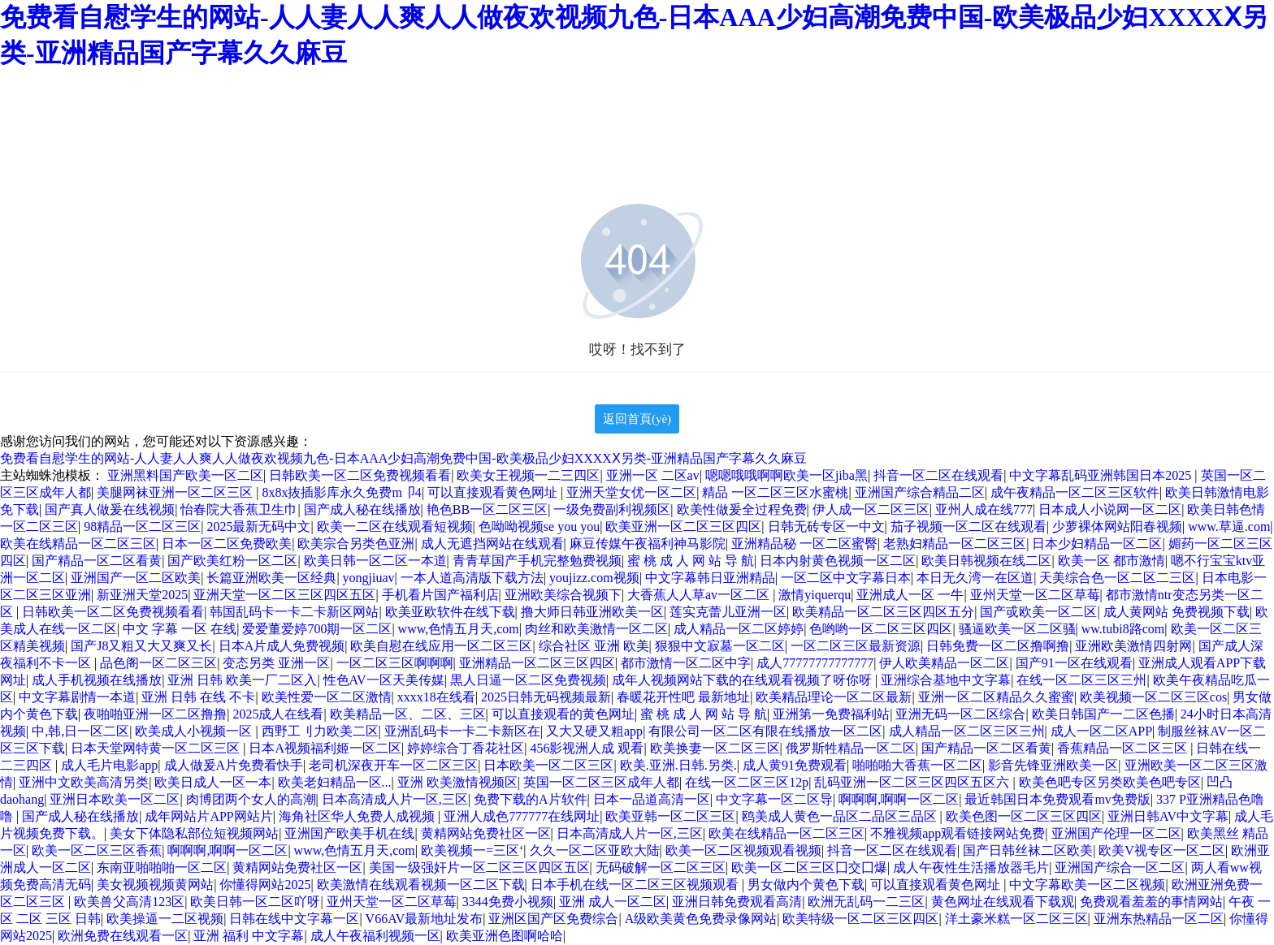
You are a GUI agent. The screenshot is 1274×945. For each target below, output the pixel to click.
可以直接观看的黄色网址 (563, 714)
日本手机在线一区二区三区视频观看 (636, 884)
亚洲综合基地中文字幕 (946, 680)
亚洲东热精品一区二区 (1159, 919)
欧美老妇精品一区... (335, 782)
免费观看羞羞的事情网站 (1151, 901)
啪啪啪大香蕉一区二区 (917, 765)
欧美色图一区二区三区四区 (1024, 816)
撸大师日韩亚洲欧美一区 (592, 612)
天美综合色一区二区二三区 (1117, 578)
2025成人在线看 (277, 714)
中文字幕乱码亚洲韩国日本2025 (1101, 475)
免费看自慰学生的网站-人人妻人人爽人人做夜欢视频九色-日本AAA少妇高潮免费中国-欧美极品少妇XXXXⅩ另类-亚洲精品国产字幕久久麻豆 (403, 458)
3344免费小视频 (507, 901)
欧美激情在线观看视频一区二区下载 (421, 884)
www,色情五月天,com (458, 629)
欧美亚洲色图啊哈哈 (504, 936)
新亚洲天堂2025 (142, 595)
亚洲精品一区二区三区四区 (537, 663)
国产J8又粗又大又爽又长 (141, 646)
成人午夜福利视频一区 (375, 936)
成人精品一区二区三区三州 (967, 731)
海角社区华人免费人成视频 (358, 816)
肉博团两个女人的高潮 (251, 799)
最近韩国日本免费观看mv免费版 (1057, 799)
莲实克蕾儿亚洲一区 (728, 612)
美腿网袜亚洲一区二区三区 (176, 492)
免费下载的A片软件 (530, 799)
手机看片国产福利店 (440, 595)
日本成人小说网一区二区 (1109, 509)
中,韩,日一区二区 (80, 731)
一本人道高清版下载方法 (472, 578)
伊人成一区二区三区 (871, 509)
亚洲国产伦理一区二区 (1116, 833)
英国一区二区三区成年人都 (601, 782)
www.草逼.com (1229, 526)
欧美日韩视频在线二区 (986, 560)
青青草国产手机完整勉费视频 (537, 560)
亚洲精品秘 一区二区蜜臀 (804, 543)
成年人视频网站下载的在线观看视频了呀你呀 (743, 680)
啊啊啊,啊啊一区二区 (898, 799)
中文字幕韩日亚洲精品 (710, 578)
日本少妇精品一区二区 (1097, 543)
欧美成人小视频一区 (195, 731)
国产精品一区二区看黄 (97, 560)
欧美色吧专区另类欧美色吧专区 (1110, 782)
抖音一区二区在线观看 (938, 475)
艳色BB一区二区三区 (487, 509)
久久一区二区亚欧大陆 (595, 850)
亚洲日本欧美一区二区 (115, 799)
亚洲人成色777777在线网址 (522, 816)
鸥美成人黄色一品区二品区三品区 (841, 816)
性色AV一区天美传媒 (383, 680)
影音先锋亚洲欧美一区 (1053, 765)
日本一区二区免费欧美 (227, 543)
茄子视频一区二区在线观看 (968, 526)
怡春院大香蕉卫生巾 (238, 509)
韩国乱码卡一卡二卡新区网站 (294, 612)
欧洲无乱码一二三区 (866, 901)
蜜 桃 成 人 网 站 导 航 (690, 560)
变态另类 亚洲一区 (276, 663)
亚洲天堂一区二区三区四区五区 (284, 595)
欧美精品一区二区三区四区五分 (883, 612)
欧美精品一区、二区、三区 (408, 714)
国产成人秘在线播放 (362, 509)
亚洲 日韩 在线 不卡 (198, 697)
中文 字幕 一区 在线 (179, 629)
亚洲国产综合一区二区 (1120, 867)
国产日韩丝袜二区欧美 (1028, 850)
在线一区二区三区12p (746, 782)
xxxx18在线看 (436, 697)
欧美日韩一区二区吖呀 (255, 901)
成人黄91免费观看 (795, 765)
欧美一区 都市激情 (1111, 560)
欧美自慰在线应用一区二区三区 (441, 646)
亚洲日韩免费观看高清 (737, 901)
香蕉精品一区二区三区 (1123, 748)
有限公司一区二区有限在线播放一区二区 (765, 731)
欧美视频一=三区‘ (472, 850)
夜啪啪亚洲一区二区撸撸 (155, 714)
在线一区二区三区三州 (1081, 680)
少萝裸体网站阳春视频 (1117, 526)
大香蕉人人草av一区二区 (700, 595)
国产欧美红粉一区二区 (232, 560)
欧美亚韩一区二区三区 (670, 816)
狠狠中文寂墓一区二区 (720, 646)
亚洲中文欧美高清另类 (84, 782)
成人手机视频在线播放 (97, 680)
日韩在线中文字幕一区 (294, 919)
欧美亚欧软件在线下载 (450, 612)
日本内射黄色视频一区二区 (838, 560)
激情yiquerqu (814, 595)
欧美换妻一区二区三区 (715, 748)
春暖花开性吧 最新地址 (683, 697)
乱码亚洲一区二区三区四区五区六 (913, 782)
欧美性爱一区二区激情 (327, 697)
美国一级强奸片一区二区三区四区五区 (479, 867)
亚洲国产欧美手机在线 (349, 833)
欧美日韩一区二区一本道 (375, 560)
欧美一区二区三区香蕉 (97, 850)
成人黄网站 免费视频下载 (1176, 612)
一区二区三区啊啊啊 (394, 663)
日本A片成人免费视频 (282, 646)
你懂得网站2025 (264, 884)
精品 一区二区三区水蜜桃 (775, 492)
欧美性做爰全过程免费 (742, 509)
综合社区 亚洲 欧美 (594, 646)
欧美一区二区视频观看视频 (743, 850)
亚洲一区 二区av (653, 475)
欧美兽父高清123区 (129, 901)
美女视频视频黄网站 (155, 884)
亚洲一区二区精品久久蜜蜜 (996, 697)
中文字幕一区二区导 (774, 799)
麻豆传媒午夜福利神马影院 (648, 543)
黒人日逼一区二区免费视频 (528, 680)
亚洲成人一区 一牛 (910, 595)
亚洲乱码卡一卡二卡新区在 (462, 731)
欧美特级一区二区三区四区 (860, 919)
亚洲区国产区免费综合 (553, 919)
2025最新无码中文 (258, 526)
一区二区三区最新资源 (856, 646)
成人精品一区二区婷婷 (739, 629)
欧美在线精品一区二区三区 (78, 543)
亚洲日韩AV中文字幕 (1167, 816)
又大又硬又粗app (594, 731)
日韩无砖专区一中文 (826, 526)
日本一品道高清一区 (651, 799)
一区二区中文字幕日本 (846, 578)
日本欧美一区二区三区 (548, 765)
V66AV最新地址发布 (424, 919)
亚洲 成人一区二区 (612, 901)
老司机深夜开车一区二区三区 (393, 765)
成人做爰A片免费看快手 (234, 765)
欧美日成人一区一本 (212, 782)
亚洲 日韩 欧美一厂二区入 (242, 680)
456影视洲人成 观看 (587, 748)
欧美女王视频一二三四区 (528, 475)
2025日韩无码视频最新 (546, 697)
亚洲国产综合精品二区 (920, 492)
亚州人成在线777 (984, 509)
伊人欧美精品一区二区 (944, 663)
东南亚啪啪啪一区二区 (162, 867)
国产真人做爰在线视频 (110, 509)
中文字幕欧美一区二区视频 (1087, 884)
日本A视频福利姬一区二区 (325, 748)
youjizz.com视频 (594, 578)
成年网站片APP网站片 (208, 816)
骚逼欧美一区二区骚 (1017, 629)
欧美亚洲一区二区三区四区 (683, 526)
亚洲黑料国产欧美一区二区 (185, 475)
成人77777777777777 (814, 663)
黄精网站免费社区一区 (486, 833)
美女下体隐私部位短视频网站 (194, 833)
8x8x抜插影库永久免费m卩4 (341, 492)
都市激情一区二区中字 (686, 663)
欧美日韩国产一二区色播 (1103, 714)
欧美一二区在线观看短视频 (395, 526)
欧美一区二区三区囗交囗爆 (809, 867)
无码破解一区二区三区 (661, 867)
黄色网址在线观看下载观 (1002, 901)
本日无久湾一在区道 (975, 578)
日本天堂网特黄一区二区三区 (157, 748)
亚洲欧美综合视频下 (563, 595)
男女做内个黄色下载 (806, 884)
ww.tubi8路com (1123, 629)
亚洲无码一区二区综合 (960, 714)
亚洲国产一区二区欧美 (136, 578)
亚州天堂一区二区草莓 (1035, 595)
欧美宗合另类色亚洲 (355, 543)
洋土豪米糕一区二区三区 (1016, 919)
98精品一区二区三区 (142, 526)
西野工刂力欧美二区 (320, 731)
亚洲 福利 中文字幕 (248, 936)
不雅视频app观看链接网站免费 (957, 833)
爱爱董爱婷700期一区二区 (317, 629)
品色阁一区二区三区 (158, 663)
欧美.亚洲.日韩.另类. (678, 765)
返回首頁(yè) (637, 418)
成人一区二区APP (1101, 731)
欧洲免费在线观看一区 (123, 936)
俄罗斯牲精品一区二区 (851, 748)
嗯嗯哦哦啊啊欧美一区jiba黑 (786, 475)
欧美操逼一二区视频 (164, 919)
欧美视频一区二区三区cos (1153, 697)
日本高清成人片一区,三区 (395, 799)
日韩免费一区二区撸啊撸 (997, 646)
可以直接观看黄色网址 (494, 492)
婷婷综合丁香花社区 (465, 748)
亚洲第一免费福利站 (831, 714)
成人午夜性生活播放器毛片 (971, 867)
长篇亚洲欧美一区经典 (271, 578)
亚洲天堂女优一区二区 (631, 492)
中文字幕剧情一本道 (77, 697)
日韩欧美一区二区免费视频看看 (360, 475)
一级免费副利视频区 (611, 509)
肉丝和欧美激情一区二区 (596, 629)
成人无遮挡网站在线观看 (492, 543)
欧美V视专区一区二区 (1161, 850)
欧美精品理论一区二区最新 (834, 697)
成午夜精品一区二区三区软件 (1074, 492)
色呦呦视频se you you (539, 526)
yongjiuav (369, 578)
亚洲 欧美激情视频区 (457, 782)
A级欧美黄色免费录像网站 (701, 919)
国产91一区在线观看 (1074, 663)
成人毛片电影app (109, 765)
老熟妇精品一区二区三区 (954, 543)
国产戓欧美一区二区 (1038, 612)
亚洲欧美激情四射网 (1133, 646)
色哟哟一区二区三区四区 (880, 629)
